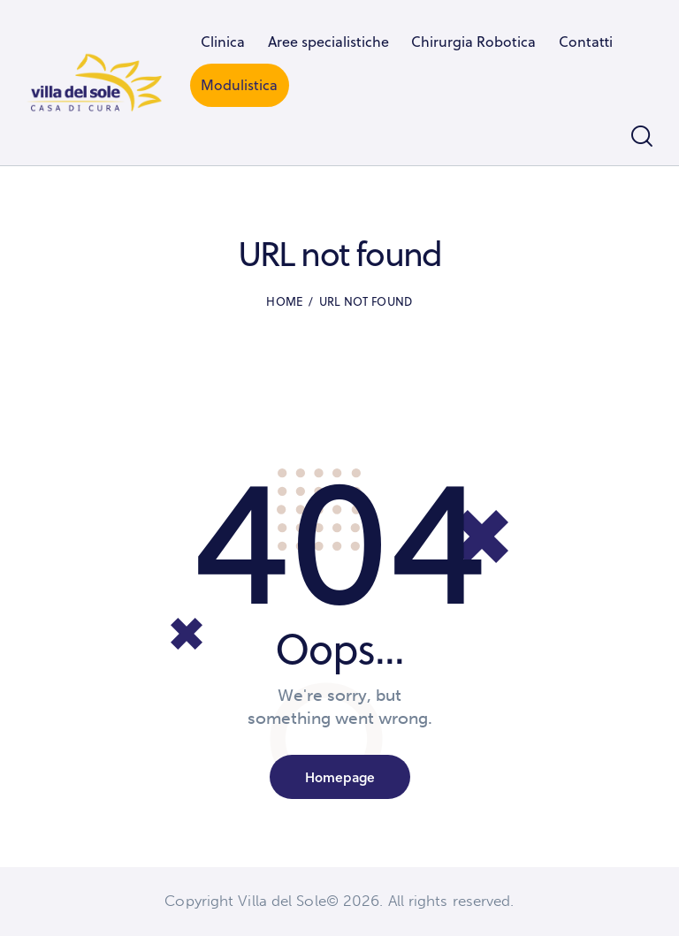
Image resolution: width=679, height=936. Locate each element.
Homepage (340, 777)
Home (284, 301)
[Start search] (641, 136)
